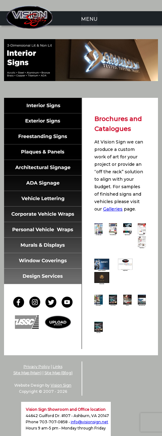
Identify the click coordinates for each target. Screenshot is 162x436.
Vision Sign (61, 385)
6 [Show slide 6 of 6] (101, 90)
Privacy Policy (37, 366)
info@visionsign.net (89, 422)
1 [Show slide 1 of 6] (60, 90)
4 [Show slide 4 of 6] (85, 90)
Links (57, 366)
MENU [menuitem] (89, 19)
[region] (81, 69)
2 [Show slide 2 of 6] (68, 90)
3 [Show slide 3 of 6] (77, 90)
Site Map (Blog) (58, 372)
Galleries (113, 209)
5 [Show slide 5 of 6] (93, 90)
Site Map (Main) (27, 372)
